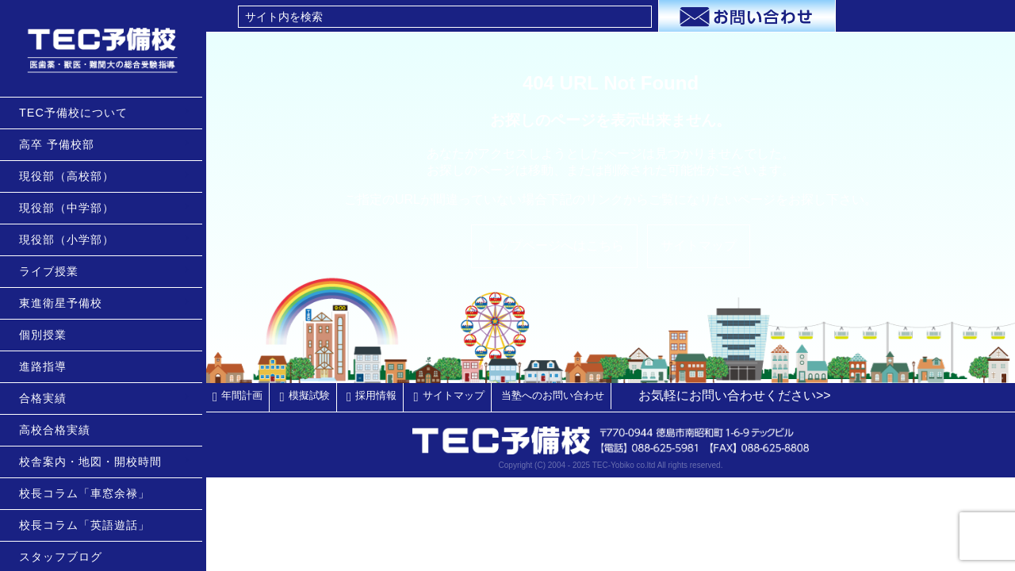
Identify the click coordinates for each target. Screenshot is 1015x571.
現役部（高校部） (70, 176)
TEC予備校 (104, 48)
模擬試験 (309, 395)
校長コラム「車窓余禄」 (88, 493)
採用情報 (375, 395)
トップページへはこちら (554, 245)
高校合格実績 (58, 429)
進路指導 (47, 366)
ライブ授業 (52, 271)
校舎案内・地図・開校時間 (94, 461)
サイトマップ (699, 245)
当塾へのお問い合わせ (552, 395)
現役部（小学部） (70, 239)
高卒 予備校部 (60, 144)
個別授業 (47, 334)
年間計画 (241, 395)
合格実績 (47, 398)
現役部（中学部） (70, 207)
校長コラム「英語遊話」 (88, 525)
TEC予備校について (77, 112)
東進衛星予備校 (64, 303)
